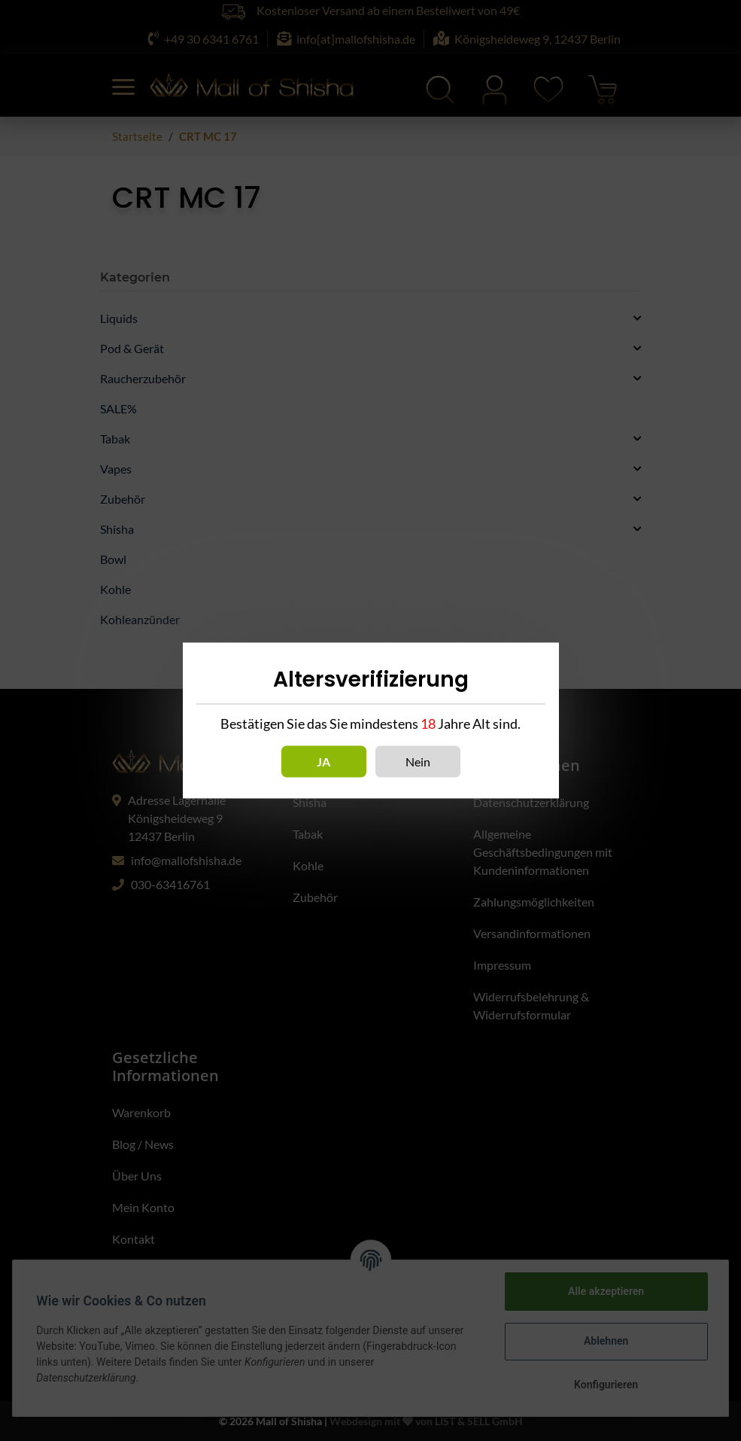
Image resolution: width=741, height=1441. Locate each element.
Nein (417, 761)
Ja (323, 761)
